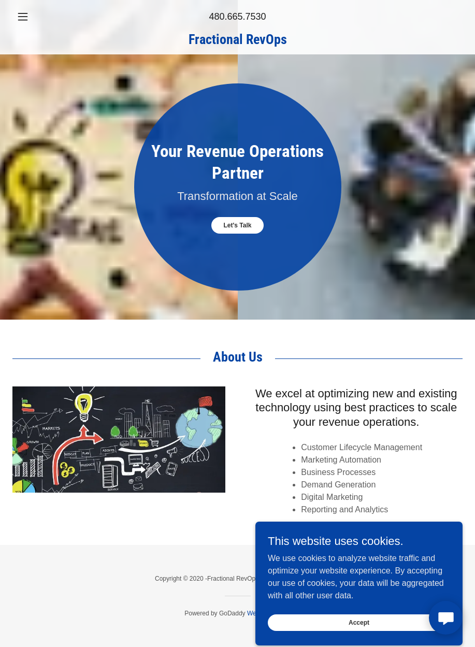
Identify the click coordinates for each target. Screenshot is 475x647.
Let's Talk (238, 225)
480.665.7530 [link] (237, 16)
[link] (237, 41)
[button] (46, 16)
